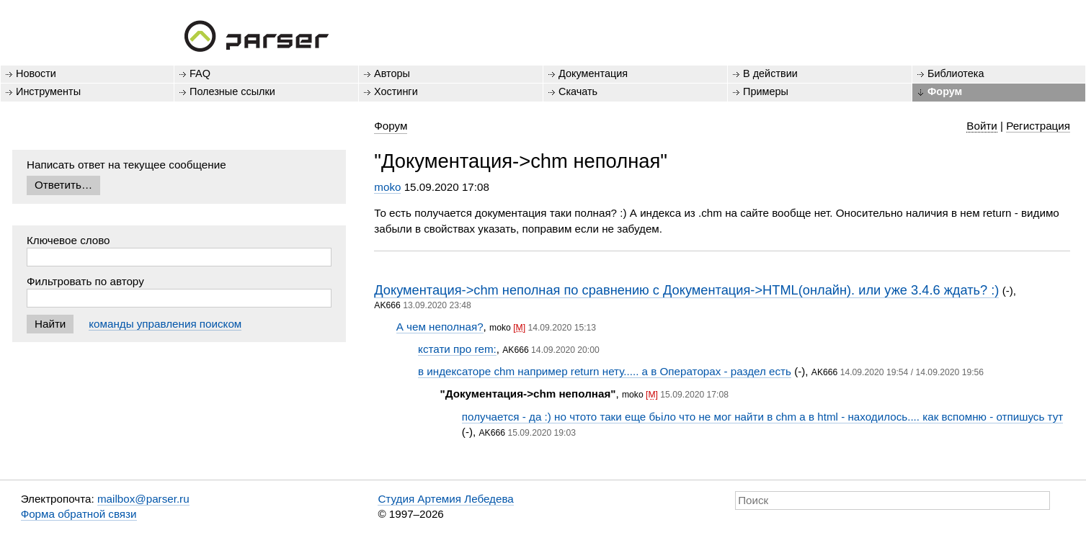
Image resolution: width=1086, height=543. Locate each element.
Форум (944, 91)
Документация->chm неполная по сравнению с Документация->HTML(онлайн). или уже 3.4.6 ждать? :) (686, 289)
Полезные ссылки (232, 91)
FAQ (200, 73)
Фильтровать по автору (85, 281)
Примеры (765, 91)
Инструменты (48, 91)
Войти (981, 126)
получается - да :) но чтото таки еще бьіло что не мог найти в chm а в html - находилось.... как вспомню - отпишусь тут (762, 416)
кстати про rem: (457, 349)
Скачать (577, 91)
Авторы (392, 73)
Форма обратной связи (79, 514)
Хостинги (396, 91)
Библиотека (955, 73)
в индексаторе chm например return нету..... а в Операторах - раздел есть (604, 371)
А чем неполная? (440, 326)
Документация (593, 73)
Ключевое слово (68, 240)
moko (387, 187)
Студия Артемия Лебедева (445, 499)
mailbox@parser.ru (143, 499)
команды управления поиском (165, 324)
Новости (36, 73)
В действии (770, 73)
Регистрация (1038, 126)
